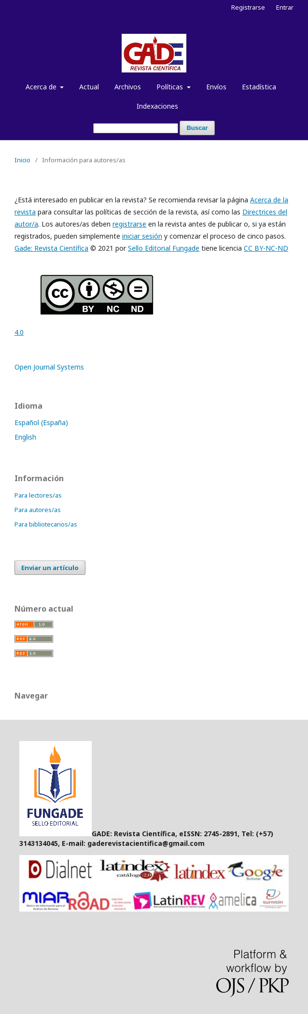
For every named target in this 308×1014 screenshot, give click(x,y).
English (25, 437)
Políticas (170, 86)
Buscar (197, 127)
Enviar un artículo (50, 567)
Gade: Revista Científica (51, 248)
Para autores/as (37, 509)
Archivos (127, 86)
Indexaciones (157, 106)
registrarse (129, 224)
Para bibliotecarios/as (45, 524)
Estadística (259, 86)
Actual (89, 86)
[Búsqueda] (135, 128)
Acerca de (42, 86)
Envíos (216, 86)
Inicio (22, 160)
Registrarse (248, 7)
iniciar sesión (142, 236)
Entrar (285, 7)
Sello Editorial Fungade (163, 248)
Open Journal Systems (49, 366)
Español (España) (41, 422)
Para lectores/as (38, 495)
